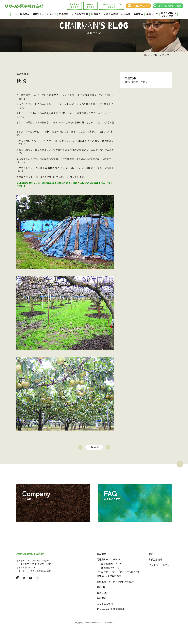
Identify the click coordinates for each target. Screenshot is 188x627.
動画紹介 (95, 14)
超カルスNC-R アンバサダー (168, 14)
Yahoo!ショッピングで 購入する (111, 6)
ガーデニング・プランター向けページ (120, 571)
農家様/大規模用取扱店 (109, 576)
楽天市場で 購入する (74, 6)
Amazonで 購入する (90, 6)
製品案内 (24, 14)
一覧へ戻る (94, 447)
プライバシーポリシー (160, 564)
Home (147, 54)
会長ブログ (152, 14)
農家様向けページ (110, 567)
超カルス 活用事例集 (111, 609)
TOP (14, 14)
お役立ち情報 (111, 14)
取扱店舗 (63, 14)
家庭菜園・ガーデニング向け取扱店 (115, 581)
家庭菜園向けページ (111, 564)
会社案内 (138, 14)
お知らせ (125, 14)
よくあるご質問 (80, 14)
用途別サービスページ (44, 14)
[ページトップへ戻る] (179, 464)
